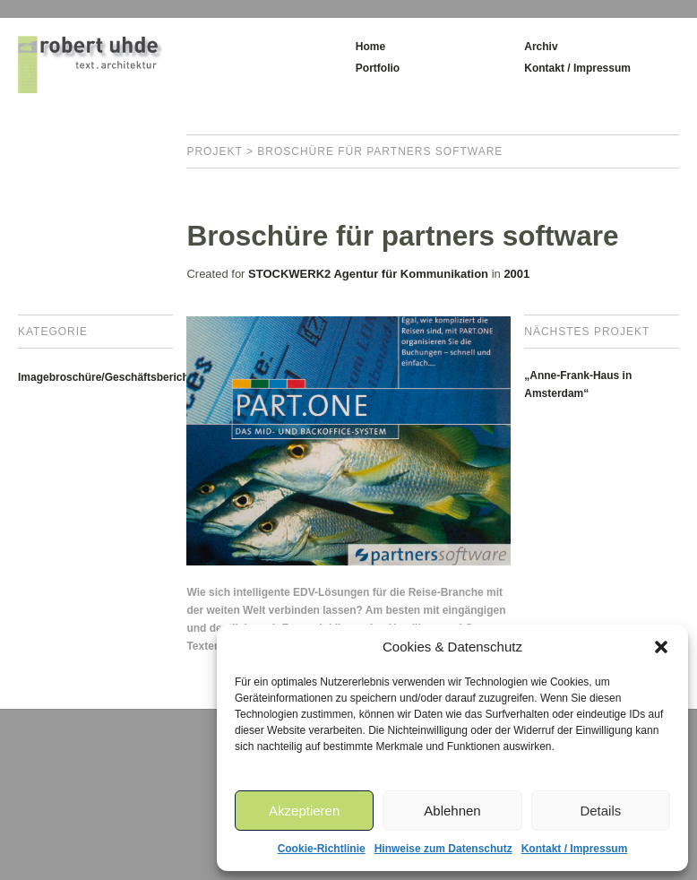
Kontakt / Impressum (574, 848)
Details (600, 810)
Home (370, 46)
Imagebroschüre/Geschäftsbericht (105, 377)
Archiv (540, 46)
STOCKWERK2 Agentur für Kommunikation (368, 273)
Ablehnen (452, 810)
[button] (661, 647)
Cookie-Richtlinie (322, 848)
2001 (516, 273)
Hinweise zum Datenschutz (443, 848)
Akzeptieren (304, 810)
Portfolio (378, 68)
